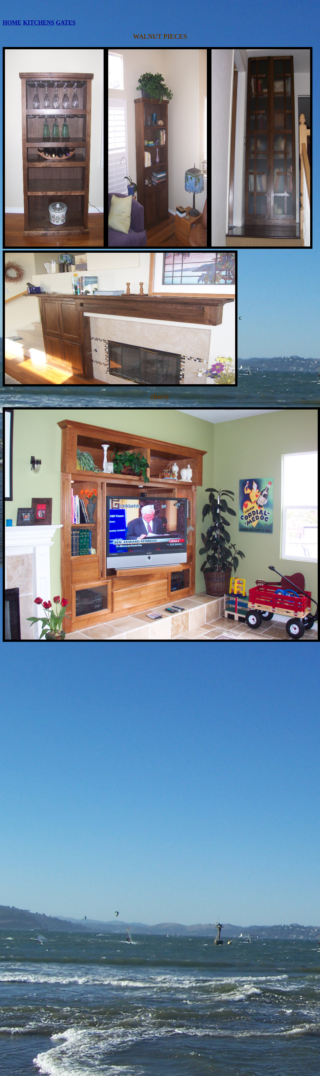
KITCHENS (38, 22)
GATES (66, 22)
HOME (12, 22)
